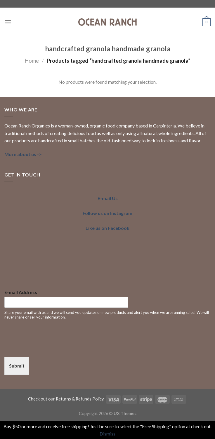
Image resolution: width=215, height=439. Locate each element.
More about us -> (23, 154)
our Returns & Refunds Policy (75, 398)
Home (32, 60)
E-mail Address (20, 292)
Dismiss (107, 433)
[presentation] (48, 347)
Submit (17, 365)
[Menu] (7, 22)
